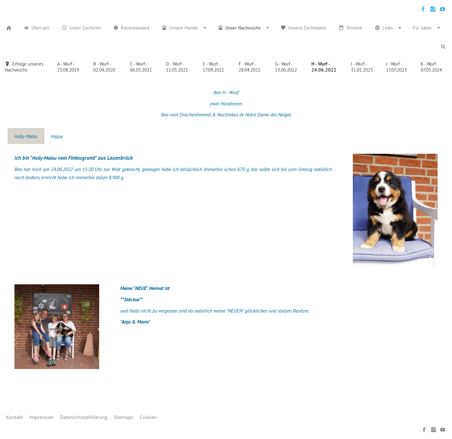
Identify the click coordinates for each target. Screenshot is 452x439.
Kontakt (14, 417)
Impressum (41, 417)
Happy (57, 136)
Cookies (148, 417)
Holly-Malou (26, 136)
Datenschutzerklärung (83, 417)
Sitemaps (123, 417)
